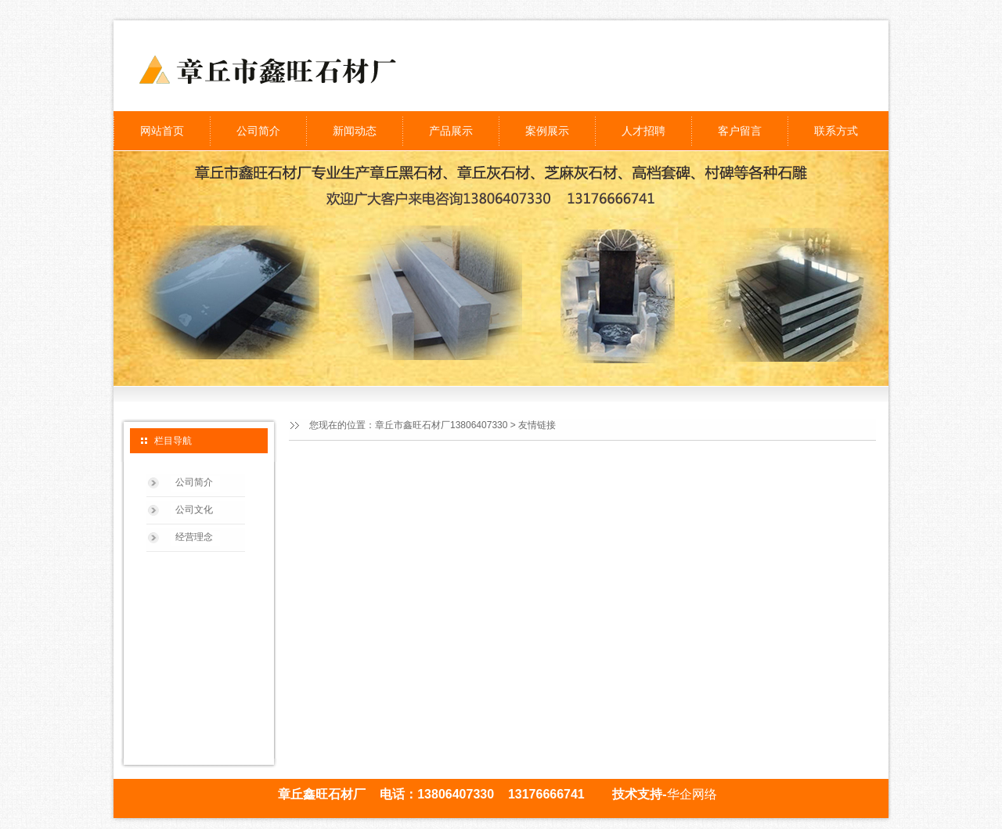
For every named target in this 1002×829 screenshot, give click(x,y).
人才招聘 (643, 130)
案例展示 (547, 130)
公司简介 (258, 130)
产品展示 (451, 130)
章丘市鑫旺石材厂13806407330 (441, 425)
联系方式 (836, 130)
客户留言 (740, 130)
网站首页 (162, 130)
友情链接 (537, 425)
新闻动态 (355, 130)
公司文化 (194, 509)
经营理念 (194, 537)
